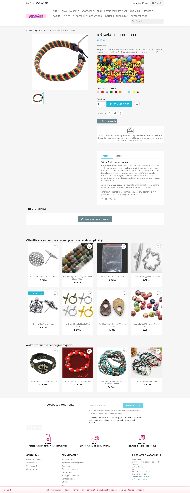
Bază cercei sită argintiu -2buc (43, 276)
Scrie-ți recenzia (107, 121)
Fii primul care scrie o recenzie (95, 219)
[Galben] (134, 92)
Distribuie (109, 113)
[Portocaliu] (120, 92)
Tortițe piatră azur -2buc (43, 324)
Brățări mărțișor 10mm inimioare (78, 381)
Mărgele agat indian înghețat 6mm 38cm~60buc (77, 277)
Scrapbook (95, 16)
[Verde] (112, 92)
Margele (74, 11)
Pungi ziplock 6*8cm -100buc (112, 276)
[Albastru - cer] (129, 92)
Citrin (56, 11)
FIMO (64, 11)
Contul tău (32, 455)
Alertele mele (31, 469)
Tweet (115, 113)
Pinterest (121, 113)
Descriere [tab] (107, 156)
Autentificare (31, 463)
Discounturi (67, 472)
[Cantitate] (100, 104)
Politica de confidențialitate (73, 463)
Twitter (34, 427)
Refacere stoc (139, 16)
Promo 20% (122, 16)
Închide (7, 490)
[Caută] (147, 21)
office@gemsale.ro (140, 479)
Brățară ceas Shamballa (147, 381)
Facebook (29, 427)
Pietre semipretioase (116, 11)
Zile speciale (80, 16)
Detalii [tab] (119, 156)
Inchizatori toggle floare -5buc (147, 276)
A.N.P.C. (65, 482)
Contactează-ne (69, 479)
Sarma (56, 16)
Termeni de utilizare (70, 469)
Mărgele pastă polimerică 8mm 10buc (146, 325)
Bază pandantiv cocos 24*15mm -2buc (112, 325)
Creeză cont (31, 466)
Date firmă (66, 466)
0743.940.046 (41, 3)
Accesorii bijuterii (91, 11)
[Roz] (98, 92)
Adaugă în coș (119, 104)
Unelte (66, 16)
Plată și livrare (67, 459)
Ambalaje (135, 11)
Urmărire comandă (34, 459)
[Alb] (125, 92)
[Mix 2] (138, 92)
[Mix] (107, 92)
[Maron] (116, 92)
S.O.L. (64, 485)
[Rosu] (103, 92)
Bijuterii (109, 16)
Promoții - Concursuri (71, 475)
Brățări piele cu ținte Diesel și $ (43, 381)
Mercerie (148, 11)
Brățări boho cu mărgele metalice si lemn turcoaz (112, 382)
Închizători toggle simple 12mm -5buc (78, 325)
